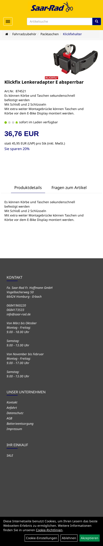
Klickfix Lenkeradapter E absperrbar (44, 82)
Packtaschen (49, 34)
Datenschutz (15, 413)
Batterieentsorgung (20, 423)
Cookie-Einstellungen (41, 538)
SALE (10, 455)
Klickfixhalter (72, 34)
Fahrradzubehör (24, 34)
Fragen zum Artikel (69, 187)
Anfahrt (12, 407)
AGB (9, 418)
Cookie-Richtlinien (49, 530)
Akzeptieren (89, 538)
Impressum (14, 429)
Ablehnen (69, 538)
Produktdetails (28, 187)
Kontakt (12, 402)
